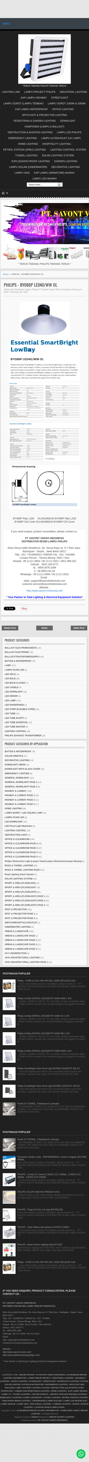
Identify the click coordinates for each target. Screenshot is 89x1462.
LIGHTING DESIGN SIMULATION (49, 1407)
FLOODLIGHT (35, 1381)
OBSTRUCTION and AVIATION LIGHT (67, 1388)
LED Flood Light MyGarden (18, 826)
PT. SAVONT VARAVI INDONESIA (53, 1420)
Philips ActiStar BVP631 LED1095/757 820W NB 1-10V (43, 1033)
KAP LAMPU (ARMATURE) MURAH (54, 172)
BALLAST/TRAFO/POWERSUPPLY (22, 656)
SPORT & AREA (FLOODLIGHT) (21, 892)
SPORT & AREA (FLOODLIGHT (20, 887)
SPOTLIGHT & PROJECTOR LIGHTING (44, 115)
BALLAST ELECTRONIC (17, 652)
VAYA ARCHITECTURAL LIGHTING (22, 957)
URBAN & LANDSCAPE (16, 931)
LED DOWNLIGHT (14, 691)
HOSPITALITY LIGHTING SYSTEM (72, 1381)
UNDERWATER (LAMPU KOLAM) (47, 1401)
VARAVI (34, 1417)
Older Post (79, 628)
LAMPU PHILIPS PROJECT (39, 1378)
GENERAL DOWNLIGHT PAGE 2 (21, 782)
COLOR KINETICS (14, 756)
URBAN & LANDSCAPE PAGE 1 (21, 940)
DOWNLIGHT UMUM (15, 764)
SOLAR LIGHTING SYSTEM (58, 155)
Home (5, 274)
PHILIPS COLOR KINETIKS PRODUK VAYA (38, 1192)
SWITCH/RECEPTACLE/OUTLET (21, 922)
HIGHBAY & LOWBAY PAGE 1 (20, 795)
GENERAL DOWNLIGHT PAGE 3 (21, 786)
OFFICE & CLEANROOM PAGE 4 (21, 852)
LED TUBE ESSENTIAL (16, 722)
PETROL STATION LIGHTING (75, 1397)
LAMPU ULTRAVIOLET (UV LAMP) (61, 138)
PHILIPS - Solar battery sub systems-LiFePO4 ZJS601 (43, 1227)
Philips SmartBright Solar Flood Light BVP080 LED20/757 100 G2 (48, 1086)
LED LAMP (10, 700)
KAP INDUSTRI (37, 1384)
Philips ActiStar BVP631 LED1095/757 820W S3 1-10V (43, 1016)
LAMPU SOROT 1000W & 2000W (66, 103)
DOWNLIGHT (67, 120)
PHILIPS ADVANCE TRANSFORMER (23, 735)
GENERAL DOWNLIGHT (17, 778)
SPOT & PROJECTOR (15, 909)
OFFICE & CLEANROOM (17, 839)
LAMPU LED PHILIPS (69, 132)
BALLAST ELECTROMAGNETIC (21, 648)
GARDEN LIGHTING (65, 161)
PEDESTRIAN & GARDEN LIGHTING (35, 120)
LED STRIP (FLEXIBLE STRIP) (20, 709)
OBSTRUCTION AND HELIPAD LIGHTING (68, 1394)
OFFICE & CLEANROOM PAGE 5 (21, 856)
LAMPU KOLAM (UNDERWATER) (28, 167)
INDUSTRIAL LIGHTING (73, 91)
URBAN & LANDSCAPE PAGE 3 (21, 949)
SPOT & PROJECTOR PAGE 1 (20, 914)
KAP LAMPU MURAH (77, 1391)
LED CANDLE (11, 687)
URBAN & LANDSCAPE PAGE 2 (21, 944)
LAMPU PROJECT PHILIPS (40, 91)
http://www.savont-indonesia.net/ (44, 590)
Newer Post (10, 628)
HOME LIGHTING (28, 143)
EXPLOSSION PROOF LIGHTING (31, 161)
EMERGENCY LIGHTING (22, 138)
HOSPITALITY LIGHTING (56, 143)
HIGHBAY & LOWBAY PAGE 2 (20, 800)
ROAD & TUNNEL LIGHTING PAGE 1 (23, 870)
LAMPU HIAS (22, 172)
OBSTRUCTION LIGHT (16, 835)
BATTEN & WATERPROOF (18, 661)
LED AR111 (10, 674)
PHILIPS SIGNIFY (27, 1375)
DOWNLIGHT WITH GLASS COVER (22, 769)
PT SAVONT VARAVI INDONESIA (51, 1375)
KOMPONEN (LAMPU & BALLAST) (44, 126)
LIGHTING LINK (11, 91)
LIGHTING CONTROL (15, 731)
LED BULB (10, 678)
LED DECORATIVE (40, 1394)
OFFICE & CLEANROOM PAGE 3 (21, 848)
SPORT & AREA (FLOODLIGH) (20, 883)
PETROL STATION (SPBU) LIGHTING (24, 149)
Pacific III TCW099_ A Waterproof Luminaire (38, 1103)
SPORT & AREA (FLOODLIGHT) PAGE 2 (25, 900)
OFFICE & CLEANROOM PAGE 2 (21, 843)
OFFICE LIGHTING (63, 109)
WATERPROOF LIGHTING (56, 1384)
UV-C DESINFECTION (15, 953)
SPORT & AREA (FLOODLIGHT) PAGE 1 (25, 896)
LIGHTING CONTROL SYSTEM (68, 149)
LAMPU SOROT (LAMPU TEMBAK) (23, 103)
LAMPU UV (6, 1394)
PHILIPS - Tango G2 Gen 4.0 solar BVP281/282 (40, 1209)
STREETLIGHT (59, 97)
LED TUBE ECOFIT (14, 718)
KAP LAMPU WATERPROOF (31, 109)
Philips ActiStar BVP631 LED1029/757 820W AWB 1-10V (44, 998)
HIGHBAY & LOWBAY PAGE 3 (20, 804)
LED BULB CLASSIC (15, 683)
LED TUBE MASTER (15, 726)
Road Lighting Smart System (19, 874)
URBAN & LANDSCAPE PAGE (20, 936)
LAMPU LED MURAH (45, 178)
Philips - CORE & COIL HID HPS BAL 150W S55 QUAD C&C (46, 980)
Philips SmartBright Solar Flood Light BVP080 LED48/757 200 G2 (48, 1068)
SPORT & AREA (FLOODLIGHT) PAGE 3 (25, 905)
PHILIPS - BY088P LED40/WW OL (30, 284)
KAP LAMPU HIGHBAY (34, 97)
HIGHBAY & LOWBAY (15, 791)
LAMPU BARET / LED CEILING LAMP (23, 813)
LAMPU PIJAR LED (14, 670)
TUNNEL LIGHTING (26, 155)
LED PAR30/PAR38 (14, 705)
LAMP (8, 665)
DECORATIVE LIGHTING (65, 167)
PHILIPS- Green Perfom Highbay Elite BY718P (39, 1244)
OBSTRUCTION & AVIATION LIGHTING (30, 132)
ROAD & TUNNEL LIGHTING (19, 865)
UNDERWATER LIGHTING (18, 927)
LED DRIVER (11, 696)
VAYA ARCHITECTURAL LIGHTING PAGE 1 (26, 962)
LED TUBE (10, 713)
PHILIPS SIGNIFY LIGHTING (62, 1417)
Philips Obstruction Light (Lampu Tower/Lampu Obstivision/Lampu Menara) (43, 861)
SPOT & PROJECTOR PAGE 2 (20, 918)
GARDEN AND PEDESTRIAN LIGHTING (32, 1391)
